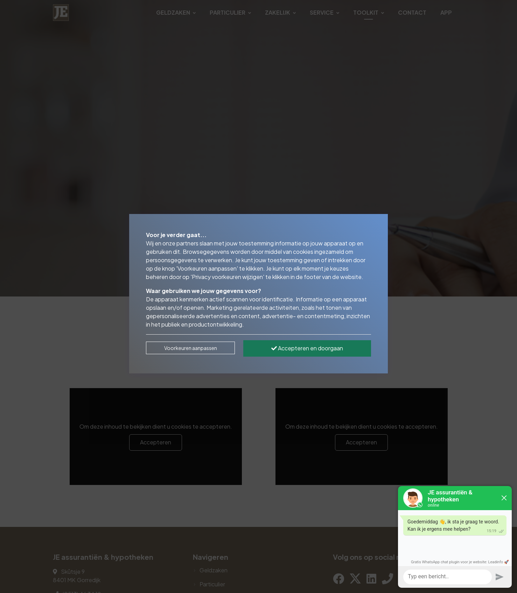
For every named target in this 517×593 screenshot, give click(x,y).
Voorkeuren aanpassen (190, 348)
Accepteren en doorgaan (307, 348)
